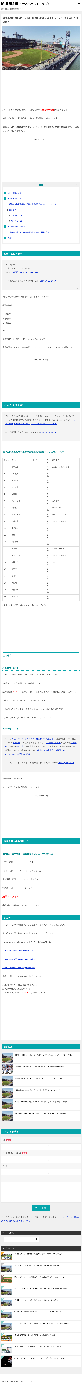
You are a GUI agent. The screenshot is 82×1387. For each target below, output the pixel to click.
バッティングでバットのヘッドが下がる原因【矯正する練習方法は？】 (37, 1265)
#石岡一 (16, 272)
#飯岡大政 (60, 750)
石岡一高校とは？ (14, 193)
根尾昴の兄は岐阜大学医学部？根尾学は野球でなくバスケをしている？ (38, 1078)
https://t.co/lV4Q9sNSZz (31, 272)
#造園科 (57, 743)
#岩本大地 (50, 750)
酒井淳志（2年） (17, 221)
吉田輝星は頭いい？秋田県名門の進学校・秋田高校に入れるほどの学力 (38, 1090)
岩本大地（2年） (17, 215)
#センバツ (18, 424)
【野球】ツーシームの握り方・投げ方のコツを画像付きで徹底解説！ (36, 1300)
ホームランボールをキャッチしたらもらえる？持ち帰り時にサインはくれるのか (39, 1358)
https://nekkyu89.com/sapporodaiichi (18, 968)
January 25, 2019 (48, 281)
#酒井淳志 (41, 750)
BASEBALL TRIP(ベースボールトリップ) (25, 3)
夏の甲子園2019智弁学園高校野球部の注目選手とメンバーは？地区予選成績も (41, 1113)
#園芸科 (49, 743)
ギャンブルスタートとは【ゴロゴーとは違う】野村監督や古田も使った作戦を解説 (40, 1288)
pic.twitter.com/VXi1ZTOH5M (44, 424)
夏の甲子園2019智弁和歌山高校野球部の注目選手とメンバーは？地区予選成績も (42, 1102)
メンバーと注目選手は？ (17, 199)
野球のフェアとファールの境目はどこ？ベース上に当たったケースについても (39, 1277)
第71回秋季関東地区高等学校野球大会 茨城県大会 (29, 232)
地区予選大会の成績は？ (17, 227)
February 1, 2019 (48, 432)
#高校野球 (26, 739)
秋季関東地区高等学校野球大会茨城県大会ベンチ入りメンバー (33, 204)
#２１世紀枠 (36, 739)
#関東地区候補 (49, 739)
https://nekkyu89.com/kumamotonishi (18, 959)
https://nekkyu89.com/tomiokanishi (17, 951)
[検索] (21, 1239)
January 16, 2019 (66, 763)
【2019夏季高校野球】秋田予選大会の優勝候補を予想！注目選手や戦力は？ (40, 1067)
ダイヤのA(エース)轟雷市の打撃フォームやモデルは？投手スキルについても (38, 1312)
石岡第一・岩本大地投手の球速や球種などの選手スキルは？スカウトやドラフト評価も (44, 1055)
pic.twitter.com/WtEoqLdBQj (17, 754)
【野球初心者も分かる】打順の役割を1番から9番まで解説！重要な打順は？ (38, 1254)
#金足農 (19, 746)
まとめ (10, 238)
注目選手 (12, 210)
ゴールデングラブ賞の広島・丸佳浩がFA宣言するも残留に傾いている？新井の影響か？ (42, 1323)
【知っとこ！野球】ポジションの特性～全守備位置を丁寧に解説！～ (36, 1335)
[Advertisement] (41, 90)
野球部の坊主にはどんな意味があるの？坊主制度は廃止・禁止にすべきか (37, 1346)
